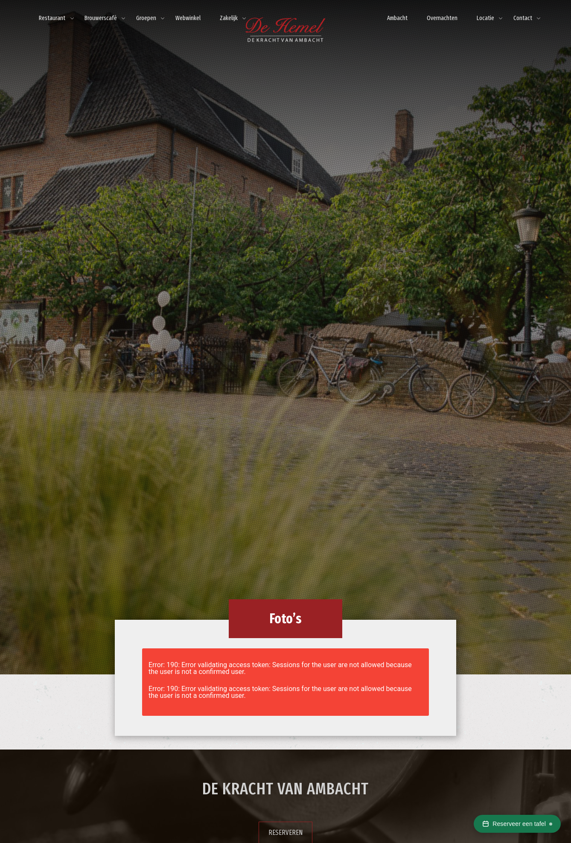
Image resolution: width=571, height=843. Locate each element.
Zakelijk (229, 18)
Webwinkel (188, 18)
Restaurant (52, 18)
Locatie (485, 18)
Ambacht (397, 18)
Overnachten (442, 18)
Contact (522, 18)
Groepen (146, 18)
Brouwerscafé (100, 18)
